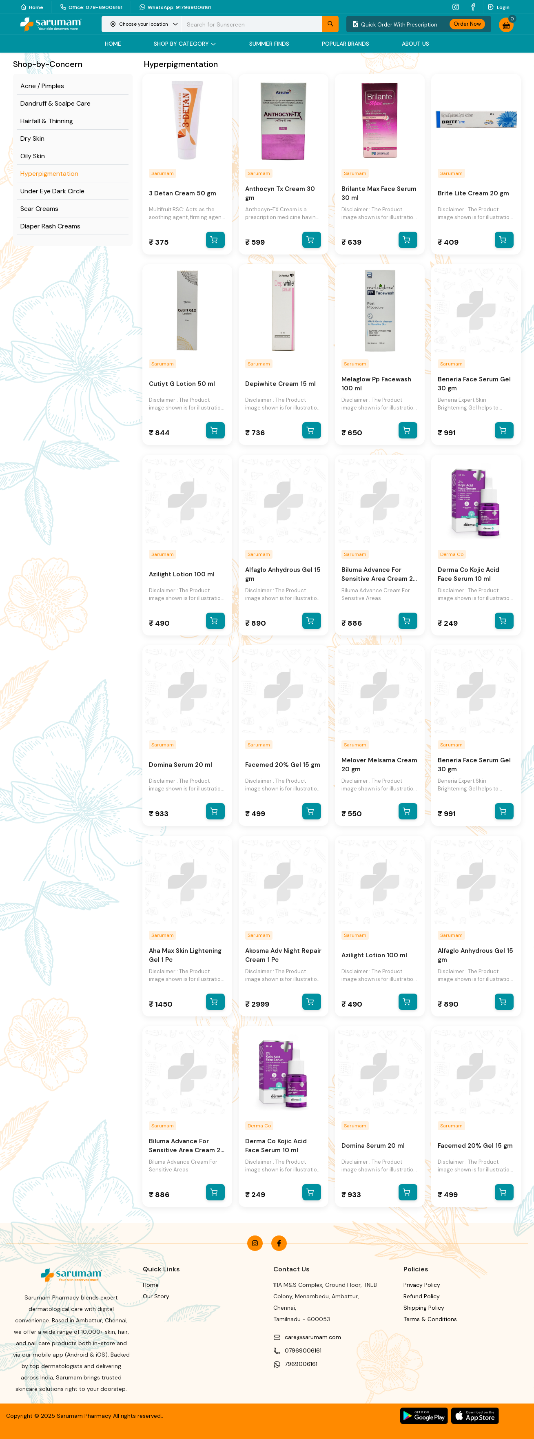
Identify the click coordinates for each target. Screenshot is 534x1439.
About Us (415, 43)
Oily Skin (32, 156)
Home (31, 6)
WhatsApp (175, 6)
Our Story (156, 1296)
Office (91, 6)
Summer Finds (269, 43)
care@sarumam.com (313, 1337)
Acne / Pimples (42, 86)
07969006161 (303, 1350)
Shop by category (185, 43)
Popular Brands (345, 43)
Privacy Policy (421, 1284)
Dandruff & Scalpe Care (55, 103)
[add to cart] (217, 240)
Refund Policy (421, 1296)
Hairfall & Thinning (46, 121)
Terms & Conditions (430, 1319)
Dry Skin (32, 138)
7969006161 (301, 1364)
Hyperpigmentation (49, 173)
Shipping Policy (423, 1307)
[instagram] (456, 6)
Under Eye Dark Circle (52, 191)
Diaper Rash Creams (50, 226)
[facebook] (474, 6)
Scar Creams (39, 208)
